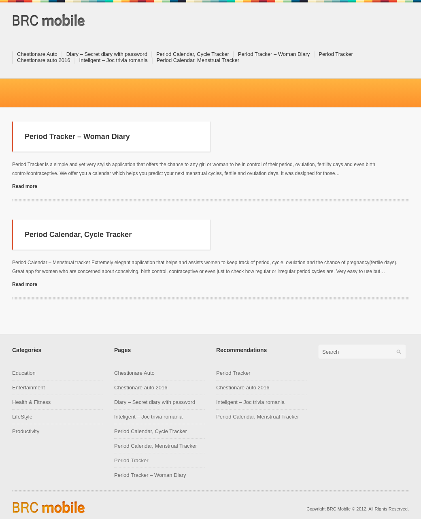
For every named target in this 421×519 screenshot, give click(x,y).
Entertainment (28, 387)
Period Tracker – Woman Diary (274, 54)
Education (24, 373)
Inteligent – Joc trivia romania (113, 60)
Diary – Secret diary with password (106, 54)
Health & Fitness (31, 402)
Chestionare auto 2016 (43, 60)
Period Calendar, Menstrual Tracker (198, 60)
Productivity (25, 431)
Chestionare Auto (37, 54)
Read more (24, 186)
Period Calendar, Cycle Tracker (192, 54)
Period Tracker (336, 54)
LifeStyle (22, 417)
